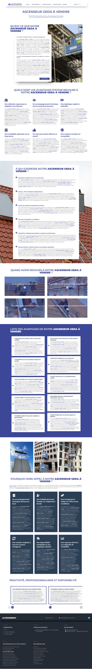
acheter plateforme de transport (9, 660)
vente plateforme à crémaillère (39, 648)
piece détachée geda (7, 650)
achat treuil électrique (38, 660)
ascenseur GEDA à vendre (46, 12)
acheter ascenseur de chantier (9, 656)
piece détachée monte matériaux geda (11, 647)
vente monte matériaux (38, 654)
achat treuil (35, 662)
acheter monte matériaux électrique (41, 651)
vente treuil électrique (38, 664)
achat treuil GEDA (37, 657)
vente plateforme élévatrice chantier (10, 659)
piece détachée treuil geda (8, 648)
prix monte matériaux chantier (39, 650)
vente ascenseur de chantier (9, 654)
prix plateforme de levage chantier (10, 657)
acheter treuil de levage (38, 659)
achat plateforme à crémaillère (9, 665)
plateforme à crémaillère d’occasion (10, 662)
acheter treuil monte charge (39, 656)
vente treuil (35, 647)
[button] (28, 4)
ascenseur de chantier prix (8, 653)
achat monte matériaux (38, 653)
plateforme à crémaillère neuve (9, 664)
